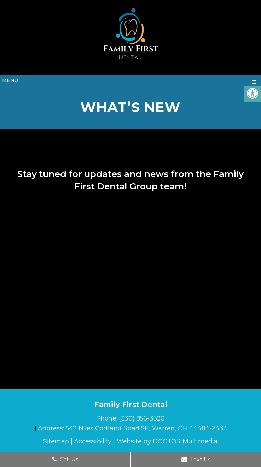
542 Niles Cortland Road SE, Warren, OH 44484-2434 (146, 428)
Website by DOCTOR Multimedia (167, 441)
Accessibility (92, 441)
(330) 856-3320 (142, 418)
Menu (10, 80)
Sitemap (56, 441)
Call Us (65, 459)
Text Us (195, 459)
